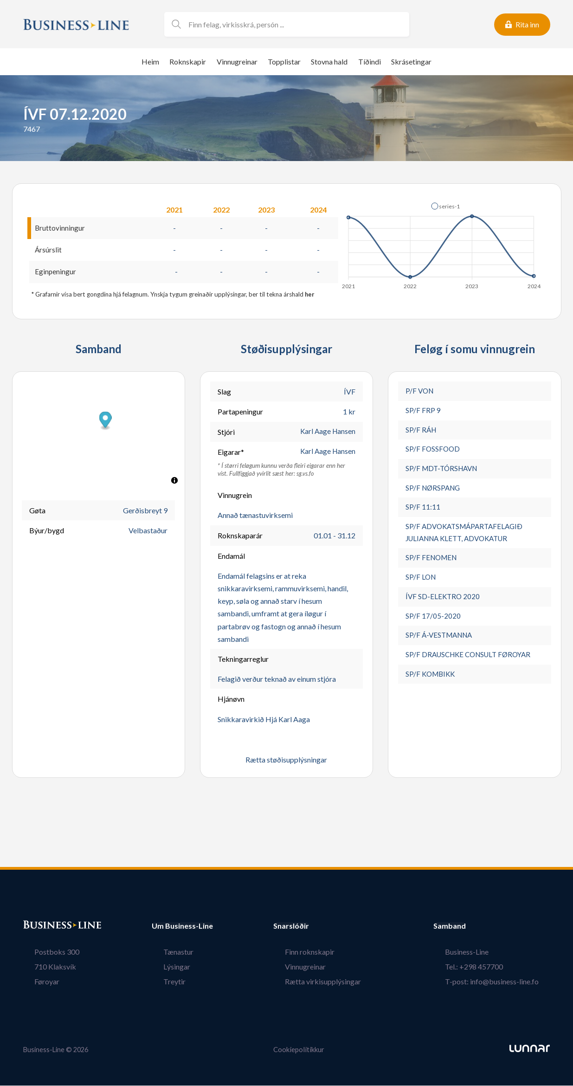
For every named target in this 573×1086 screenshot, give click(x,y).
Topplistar (284, 61)
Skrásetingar (411, 61)
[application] (442, 243)
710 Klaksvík (44, 967)
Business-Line (478, 952)
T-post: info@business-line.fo (503, 982)
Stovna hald (329, 61)
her (310, 295)
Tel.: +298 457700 (485, 967)
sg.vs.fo (305, 474)
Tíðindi (369, 61)
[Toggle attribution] (174, 481)
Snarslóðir (314, 927)
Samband (472, 927)
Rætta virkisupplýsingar (334, 982)
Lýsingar (165, 967)
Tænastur (167, 952)
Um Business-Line (182, 927)
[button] (445, 206)
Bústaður (39, 927)
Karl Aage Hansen (326, 432)
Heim (150, 61)
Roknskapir (187, 61)
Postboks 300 (45, 952)
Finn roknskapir (321, 952)
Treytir (163, 982)
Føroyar (35, 982)
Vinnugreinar (237, 61)
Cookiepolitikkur (298, 1050)
